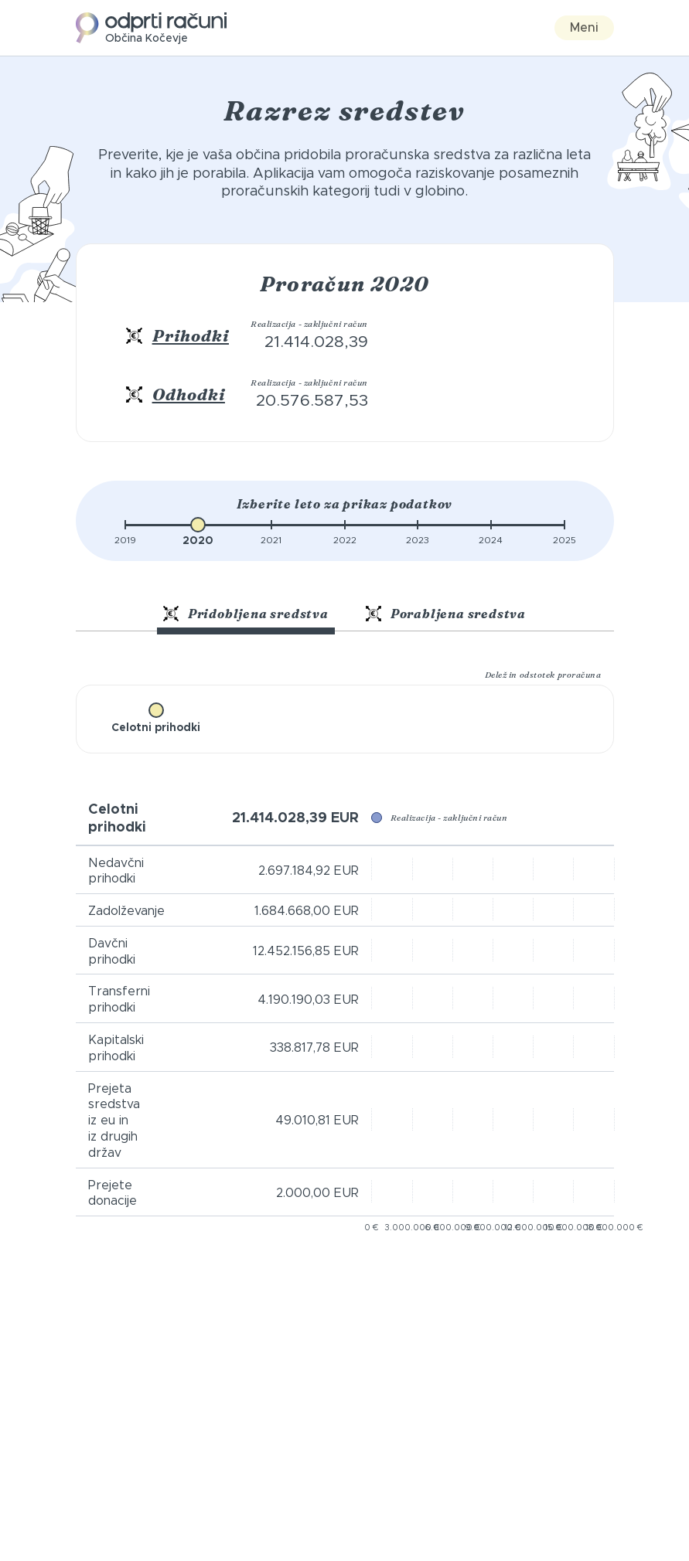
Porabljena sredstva (446, 613)
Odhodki (188, 394)
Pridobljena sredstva (246, 613)
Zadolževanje (126, 911)
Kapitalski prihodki (116, 1048)
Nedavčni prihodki (116, 871)
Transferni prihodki (119, 999)
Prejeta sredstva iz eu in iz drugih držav (114, 1121)
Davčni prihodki (111, 951)
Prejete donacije (112, 1193)
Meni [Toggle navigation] (584, 28)
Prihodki (190, 335)
